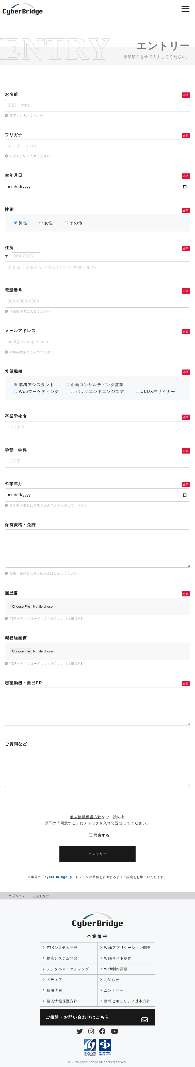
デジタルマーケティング (68, 969)
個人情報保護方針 (85, 817)
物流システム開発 (62, 958)
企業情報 (97, 936)
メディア (54, 980)
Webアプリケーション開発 (127, 948)
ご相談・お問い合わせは (96, 1019)
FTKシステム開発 (62, 948)
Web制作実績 (116, 969)
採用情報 (54, 990)
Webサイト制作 (118, 958)
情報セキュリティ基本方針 (127, 1001)
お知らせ (112, 980)
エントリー (113, 990)
